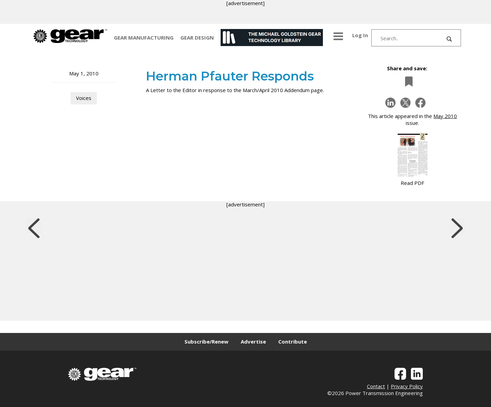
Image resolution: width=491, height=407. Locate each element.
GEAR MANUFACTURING (144, 37)
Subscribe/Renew (206, 341)
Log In (360, 35)
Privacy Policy (407, 386)
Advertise (253, 341)
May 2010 (445, 116)
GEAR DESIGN (197, 37)
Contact (376, 386)
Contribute (292, 341)
